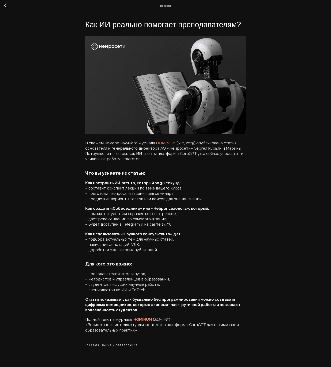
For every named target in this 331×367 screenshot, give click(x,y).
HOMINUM (166, 143)
